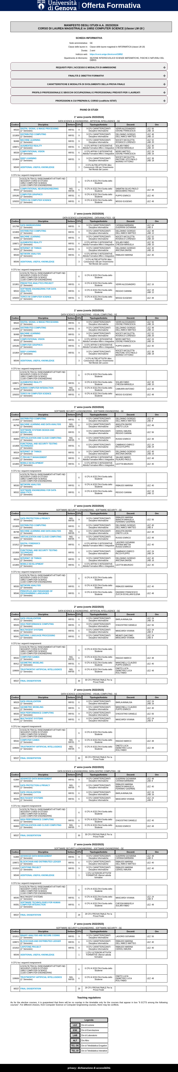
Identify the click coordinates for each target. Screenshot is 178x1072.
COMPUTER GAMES (29, 657)
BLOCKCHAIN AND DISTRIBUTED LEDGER (40, 862)
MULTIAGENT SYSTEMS (31, 630)
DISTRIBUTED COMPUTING (33, 134)
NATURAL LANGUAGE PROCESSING (37, 635)
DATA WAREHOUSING (30, 225)
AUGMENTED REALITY (31, 146)
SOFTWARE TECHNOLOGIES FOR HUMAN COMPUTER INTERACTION (40, 903)
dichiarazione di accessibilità (94, 1067)
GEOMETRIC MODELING (31, 663)
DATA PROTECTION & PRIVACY (35, 518)
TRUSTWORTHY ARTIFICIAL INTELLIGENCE (41, 669)
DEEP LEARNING (28, 158)
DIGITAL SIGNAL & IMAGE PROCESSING (39, 129)
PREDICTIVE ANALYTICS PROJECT (37, 283)
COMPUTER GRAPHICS (31, 194)
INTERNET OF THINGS (30, 248)
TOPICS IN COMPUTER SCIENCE (35, 200)
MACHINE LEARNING (30, 140)
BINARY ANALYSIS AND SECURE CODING (40, 935)
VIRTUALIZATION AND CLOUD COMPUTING (40, 438)
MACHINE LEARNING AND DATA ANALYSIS (40, 424)
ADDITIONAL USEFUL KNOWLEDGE (37, 167)
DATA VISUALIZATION (30, 618)
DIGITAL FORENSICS (30, 543)
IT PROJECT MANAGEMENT (33, 457)
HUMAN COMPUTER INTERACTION (36, 388)
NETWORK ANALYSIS (30, 254)
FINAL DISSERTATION (30, 681)
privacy (72, 1067)
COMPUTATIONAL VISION (32, 151)
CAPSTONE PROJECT (30, 867)
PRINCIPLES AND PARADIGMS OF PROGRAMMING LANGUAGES (36, 592)
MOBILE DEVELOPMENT (32, 463)
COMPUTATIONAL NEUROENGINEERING (39, 189)
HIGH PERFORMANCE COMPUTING (37, 624)
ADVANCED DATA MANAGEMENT (36, 779)
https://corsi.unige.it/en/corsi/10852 (106, 54)
